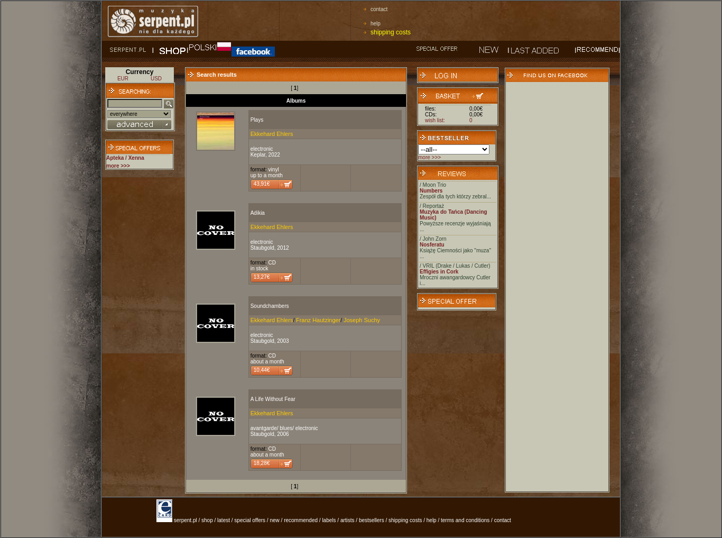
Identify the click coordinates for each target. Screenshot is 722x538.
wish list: (435, 120)
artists (347, 520)
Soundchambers (270, 306)
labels (329, 520)
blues (286, 428)
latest (223, 520)
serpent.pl (185, 520)
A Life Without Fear (273, 399)
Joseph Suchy (362, 320)
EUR (122, 78)
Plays (257, 120)
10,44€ (262, 370)
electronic (262, 149)
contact (379, 9)
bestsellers (371, 520)
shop (207, 520)
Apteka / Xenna (125, 158)
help (376, 23)
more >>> (429, 157)
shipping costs (391, 32)
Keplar (258, 155)
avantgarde (264, 428)
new (274, 520)
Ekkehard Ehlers (272, 134)
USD (156, 78)
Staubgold (262, 248)
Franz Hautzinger (318, 320)
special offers (249, 520)
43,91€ (262, 184)
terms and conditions (465, 520)
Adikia (258, 213)
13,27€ (262, 277)
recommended (301, 520)
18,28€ (262, 463)
